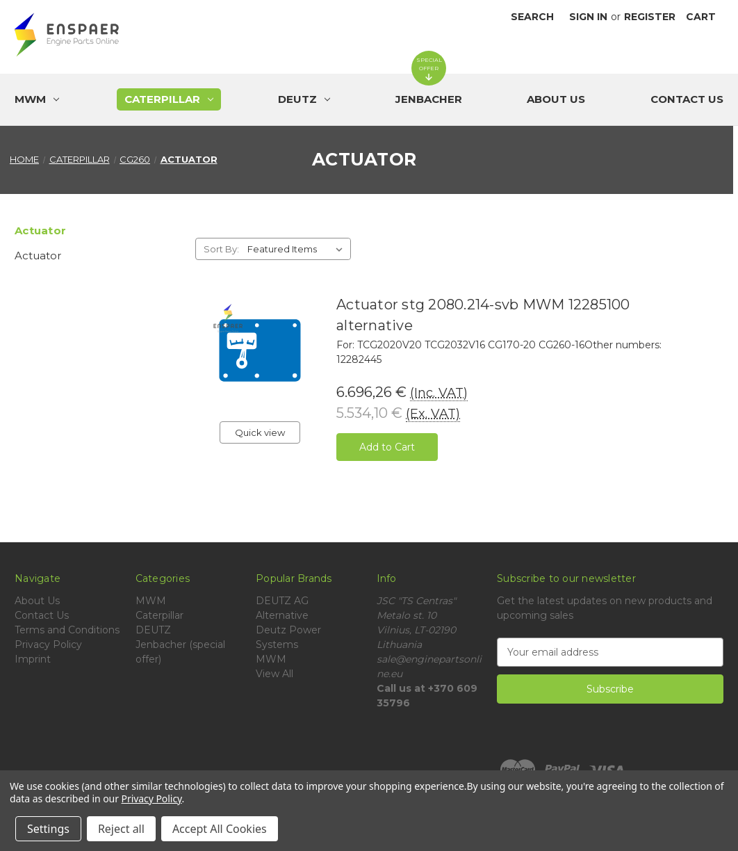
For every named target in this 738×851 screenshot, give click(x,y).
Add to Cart (387, 447)
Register (649, 16)
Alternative (282, 615)
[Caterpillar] (169, 99)
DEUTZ (153, 630)
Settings (48, 828)
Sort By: (221, 248)
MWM (151, 600)
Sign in (588, 16)
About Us (556, 99)
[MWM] (37, 99)
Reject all (121, 828)
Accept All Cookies (219, 828)
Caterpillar (159, 615)
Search (532, 16)
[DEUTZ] (304, 99)
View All (274, 673)
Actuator (38, 255)
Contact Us (686, 99)
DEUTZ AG (282, 600)
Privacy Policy (48, 644)
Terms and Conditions (67, 630)
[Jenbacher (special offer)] (429, 99)
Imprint (33, 659)
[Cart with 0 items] (700, 17)
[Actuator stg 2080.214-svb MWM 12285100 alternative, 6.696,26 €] (260, 350)
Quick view (260, 432)
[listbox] (297, 248)
